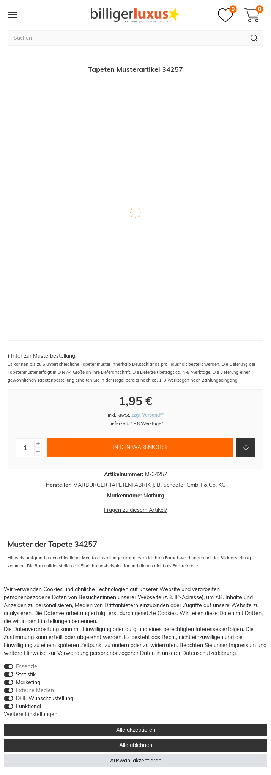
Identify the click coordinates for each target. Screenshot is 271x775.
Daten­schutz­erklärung (209, 653)
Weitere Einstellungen (30, 714)
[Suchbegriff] (126, 38)
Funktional (28, 706)
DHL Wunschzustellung (44, 698)
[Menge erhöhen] (38, 444)
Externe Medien (35, 690)
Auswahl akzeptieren (135, 760)
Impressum (242, 645)
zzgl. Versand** (147, 415)
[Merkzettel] (227, 15)
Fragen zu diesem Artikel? (135, 510)
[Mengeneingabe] (25, 448)
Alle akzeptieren (135, 729)
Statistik (26, 674)
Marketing (28, 682)
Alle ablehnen (135, 745)
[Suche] (254, 38)
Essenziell (27, 666)
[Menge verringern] (38, 452)
